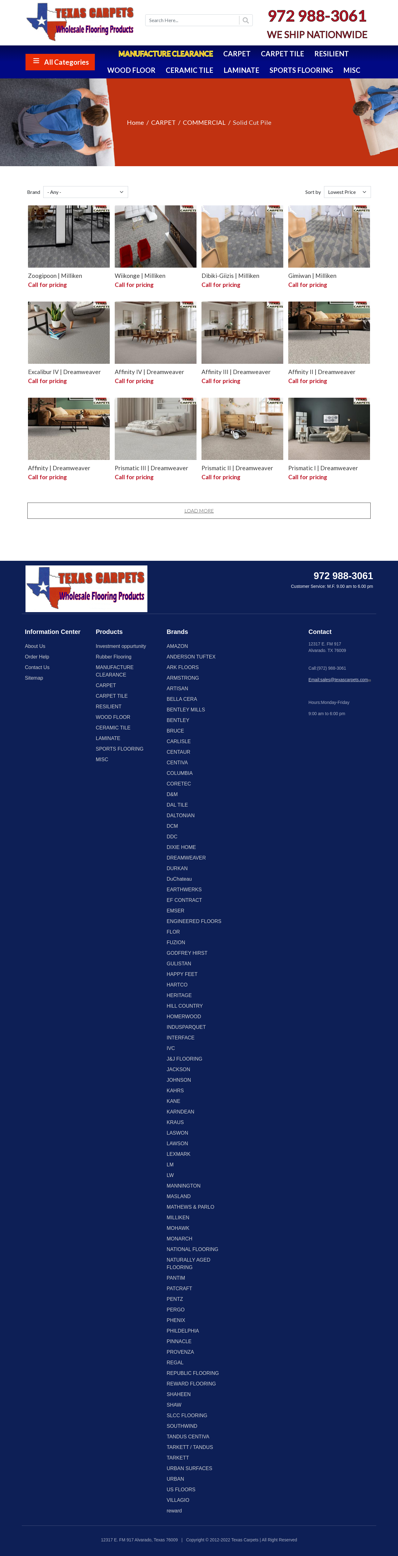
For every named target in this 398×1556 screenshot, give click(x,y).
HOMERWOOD (184, 1016)
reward (174, 1510)
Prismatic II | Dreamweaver (237, 467)
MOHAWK (178, 1228)
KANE (173, 1101)
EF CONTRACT (184, 900)
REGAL (175, 1362)
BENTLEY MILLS (186, 709)
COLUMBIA (180, 773)
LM (170, 1164)
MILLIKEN (178, 1217)
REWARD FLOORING (191, 1383)
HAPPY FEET (182, 974)
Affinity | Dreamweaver (59, 467)
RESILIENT (331, 53)
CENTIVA (177, 762)
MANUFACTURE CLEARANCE (165, 53)
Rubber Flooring (114, 656)
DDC (172, 836)
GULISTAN (179, 963)
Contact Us (37, 667)
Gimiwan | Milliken (312, 275)
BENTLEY (178, 720)
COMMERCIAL (204, 122)
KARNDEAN (180, 1111)
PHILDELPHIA (183, 1330)
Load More (199, 510)
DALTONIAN (181, 815)
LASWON (177, 1133)
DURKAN (177, 868)
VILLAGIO (178, 1500)
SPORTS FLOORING (301, 70)
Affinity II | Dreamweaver (321, 371)
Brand (33, 192)
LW (170, 1175)
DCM (172, 826)
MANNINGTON (184, 1185)
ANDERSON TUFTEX (191, 656)
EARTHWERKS (184, 889)
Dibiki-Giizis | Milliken (230, 275)
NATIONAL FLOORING (192, 1249)
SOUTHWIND (182, 1426)
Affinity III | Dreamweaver (236, 371)
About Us (35, 646)
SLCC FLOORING (187, 1415)
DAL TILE (177, 805)
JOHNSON (179, 1080)
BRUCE (175, 730)
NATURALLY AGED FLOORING (189, 1263)
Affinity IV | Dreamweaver (149, 371)
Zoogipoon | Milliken (55, 275)
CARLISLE (179, 741)
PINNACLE (179, 1341)
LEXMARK (178, 1154)
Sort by (313, 192)
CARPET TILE (282, 53)
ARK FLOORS (183, 667)
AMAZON (177, 646)
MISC (351, 70)
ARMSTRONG (183, 678)
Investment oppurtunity (121, 646)
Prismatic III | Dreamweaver (151, 467)
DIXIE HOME (181, 847)
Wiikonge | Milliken (140, 275)
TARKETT (178, 1457)
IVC (171, 1048)
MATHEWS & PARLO (190, 1207)
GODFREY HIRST (187, 953)
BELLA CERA (182, 699)
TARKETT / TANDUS (190, 1447)
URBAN (175, 1479)
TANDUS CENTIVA (188, 1436)
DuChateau (179, 879)
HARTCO (177, 984)
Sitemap (34, 678)
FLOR (173, 932)
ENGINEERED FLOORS (194, 921)
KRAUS (175, 1122)
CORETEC (179, 783)
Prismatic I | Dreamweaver (323, 467)
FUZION (176, 942)
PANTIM (176, 1278)
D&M (172, 794)
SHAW (174, 1405)
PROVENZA (180, 1352)
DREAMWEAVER (186, 857)
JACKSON (178, 1069)
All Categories (66, 62)
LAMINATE (241, 70)
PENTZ (175, 1299)
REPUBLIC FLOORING (193, 1373)
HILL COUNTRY (185, 1006)
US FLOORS (181, 1489)
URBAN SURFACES (189, 1468)
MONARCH (179, 1238)
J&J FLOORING (184, 1059)
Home (135, 122)
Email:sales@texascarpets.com (340, 679)
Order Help (37, 656)
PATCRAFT (179, 1288)
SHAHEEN (179, 1394)
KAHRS (175, 1090)
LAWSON (177, 1143)
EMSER (175, 910)
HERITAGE (179, 995)
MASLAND (179, 1196)
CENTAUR (178, 752)
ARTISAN (177, 688)
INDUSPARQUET (186, 1027)
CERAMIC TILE (189, 70)
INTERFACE (181, 1037)
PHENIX (176, 1320)
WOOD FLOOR (131, 70)
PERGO (176, 1309)
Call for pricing (47, 284)
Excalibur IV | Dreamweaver (64, 371)
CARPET (237, 53)
